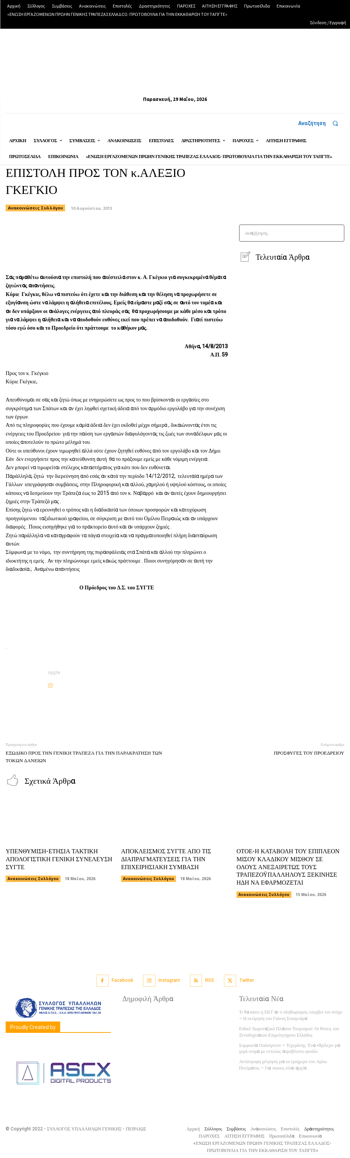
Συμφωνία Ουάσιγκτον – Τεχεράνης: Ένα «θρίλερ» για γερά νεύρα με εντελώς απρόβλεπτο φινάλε (290, 1048)
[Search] (336, 233)
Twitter (247, 980)
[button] (321, 123)
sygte (54, 672)
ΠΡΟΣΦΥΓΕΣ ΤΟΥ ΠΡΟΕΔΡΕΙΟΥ (309, 752)
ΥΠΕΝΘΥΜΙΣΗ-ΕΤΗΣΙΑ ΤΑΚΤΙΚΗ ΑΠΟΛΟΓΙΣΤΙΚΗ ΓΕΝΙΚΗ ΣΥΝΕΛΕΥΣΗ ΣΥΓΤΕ (59, 858)
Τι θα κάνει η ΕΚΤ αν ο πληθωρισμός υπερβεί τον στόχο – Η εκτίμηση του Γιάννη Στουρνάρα (290, 1015)
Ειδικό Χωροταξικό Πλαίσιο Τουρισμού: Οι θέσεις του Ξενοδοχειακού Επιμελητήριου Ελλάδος (289, 1031)
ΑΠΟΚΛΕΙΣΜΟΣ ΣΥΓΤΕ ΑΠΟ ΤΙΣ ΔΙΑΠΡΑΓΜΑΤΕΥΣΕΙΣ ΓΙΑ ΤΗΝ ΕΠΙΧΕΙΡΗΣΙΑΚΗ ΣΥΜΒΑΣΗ (166, 858)
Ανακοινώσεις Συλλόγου (33, 878)
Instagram (169, 980)
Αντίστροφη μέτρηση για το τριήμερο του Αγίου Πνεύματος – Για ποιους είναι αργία (283, 1064)
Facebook (122, 980)
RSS (209, 980)
